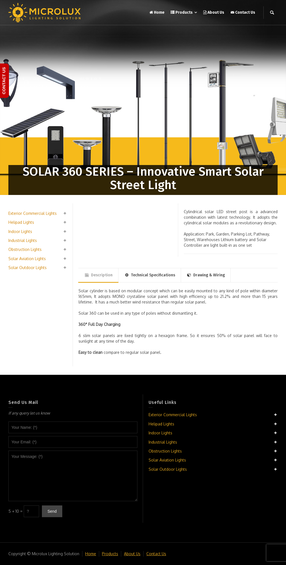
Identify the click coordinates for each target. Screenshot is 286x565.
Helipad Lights (21, 222)
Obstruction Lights (25, 249)
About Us (132, 553)
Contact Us (156, 553)
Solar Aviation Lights (27, 258)
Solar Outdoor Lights (27, 267)
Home (90, 553)
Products (110, 553)
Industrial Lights (22, 240)
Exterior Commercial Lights (32, 213)
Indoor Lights (20, 231)
